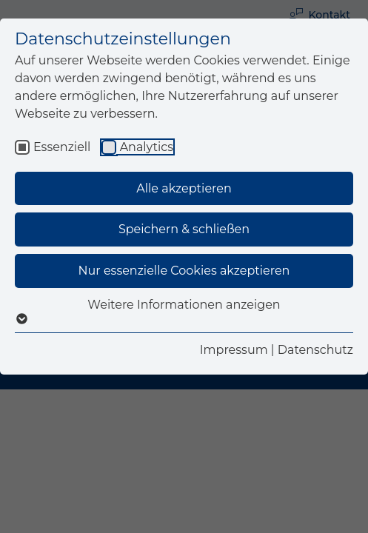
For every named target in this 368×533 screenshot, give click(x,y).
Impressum (234, 350)
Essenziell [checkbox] (61, 147)
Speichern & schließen (184, 229)
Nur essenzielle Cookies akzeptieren (184, 271)
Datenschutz (315, 350)
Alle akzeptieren (183, 188)
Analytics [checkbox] (146, 147)
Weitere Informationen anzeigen (184, 312)
